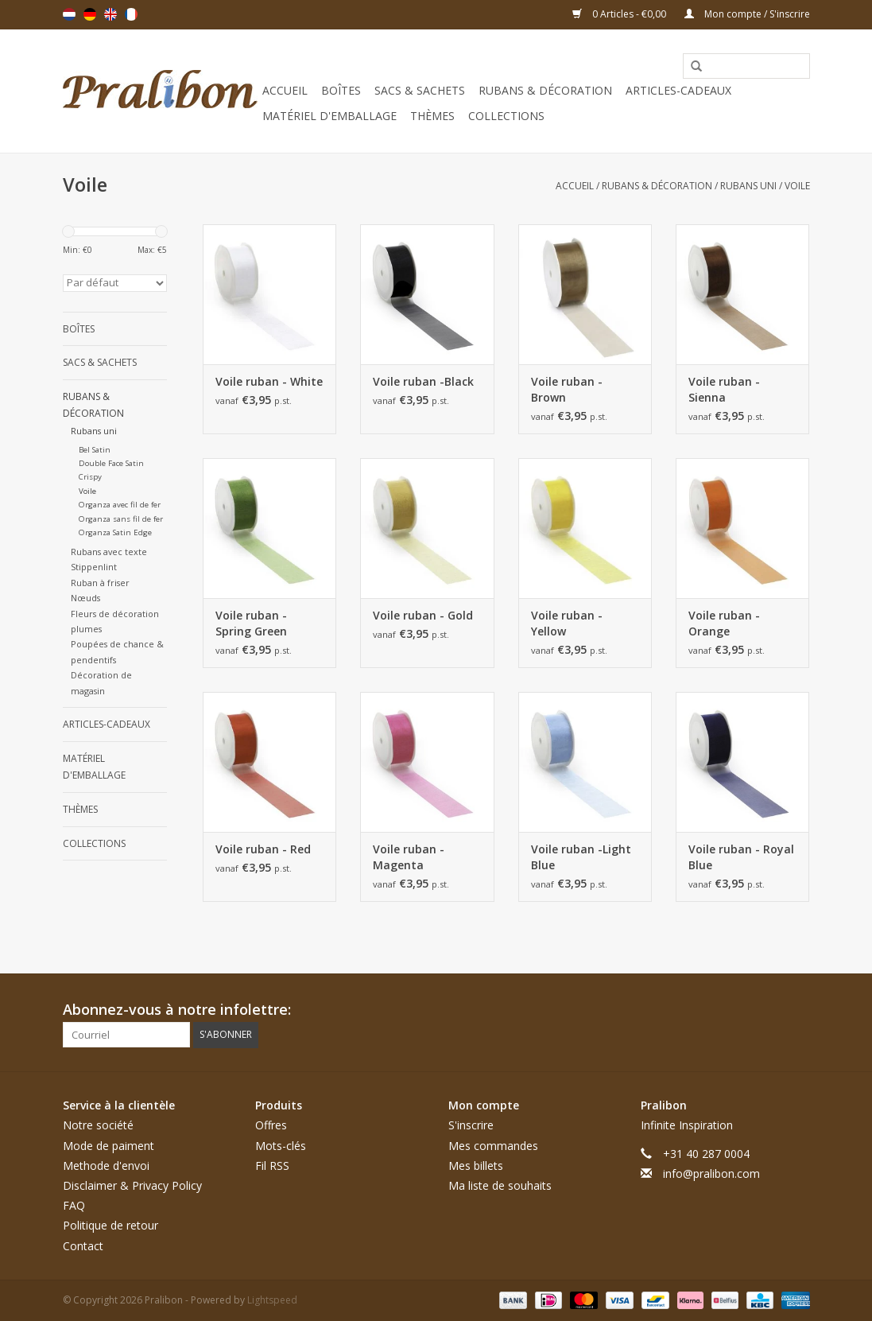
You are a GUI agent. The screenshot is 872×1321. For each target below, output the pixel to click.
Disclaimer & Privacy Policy (132, 1185)
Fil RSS (272, 1165)
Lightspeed (272, 1300)
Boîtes (341, 90)
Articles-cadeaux (678, 90)
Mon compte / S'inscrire (747, 14)
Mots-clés (280, 1145)
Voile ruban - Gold (423, 615)
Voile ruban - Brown (567, 389)
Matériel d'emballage (329, 115)
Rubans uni (748, 185)
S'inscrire (471, 1125)
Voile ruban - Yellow (567, 623)
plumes (86, 629)
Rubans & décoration (545, 90)
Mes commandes (493, 1145)
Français (131, 14)
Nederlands (69, 14)
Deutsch (89, 14)
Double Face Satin (111, 463)
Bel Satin (94, 450)
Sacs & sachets (419, 90)
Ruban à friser (100, 583)
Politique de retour (110, 1225)
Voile (797, 185)
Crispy (90, 477)
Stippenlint (94, 567)
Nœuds (85, 598)
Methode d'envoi (106, 1165)
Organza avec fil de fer (120, 504)
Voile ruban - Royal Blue (741, 856)
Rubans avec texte (109, 552)
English (110, 14)
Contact (83, 1245)
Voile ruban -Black (423, 381)
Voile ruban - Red (263, 849)
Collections (506, 115)
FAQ (74, 1205)
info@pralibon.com (711, 1173)
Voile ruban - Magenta (408, 856)
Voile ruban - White (269, 381)
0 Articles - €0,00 (620, 14)
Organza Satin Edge (115, 532)
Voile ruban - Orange (724, 623)
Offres (271, 1125)
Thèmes (432, 115)
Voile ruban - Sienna (724, 389)
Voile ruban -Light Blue (581, 856)
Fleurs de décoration (115, 614)
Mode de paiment (108, 1145)
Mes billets (475, 1165)
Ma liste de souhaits (500, 1185)
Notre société (98, 1125)
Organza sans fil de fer (121, 519)
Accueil (285, 90)
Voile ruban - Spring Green (251, 623)
